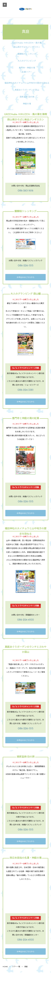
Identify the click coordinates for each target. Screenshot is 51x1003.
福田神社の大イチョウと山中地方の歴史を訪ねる (26, 83)
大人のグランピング (27, 61)
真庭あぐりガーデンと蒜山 (27, 90)
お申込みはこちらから (25, 277)
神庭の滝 (27, 104)
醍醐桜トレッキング (27, 54)
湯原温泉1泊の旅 (26, 97)
